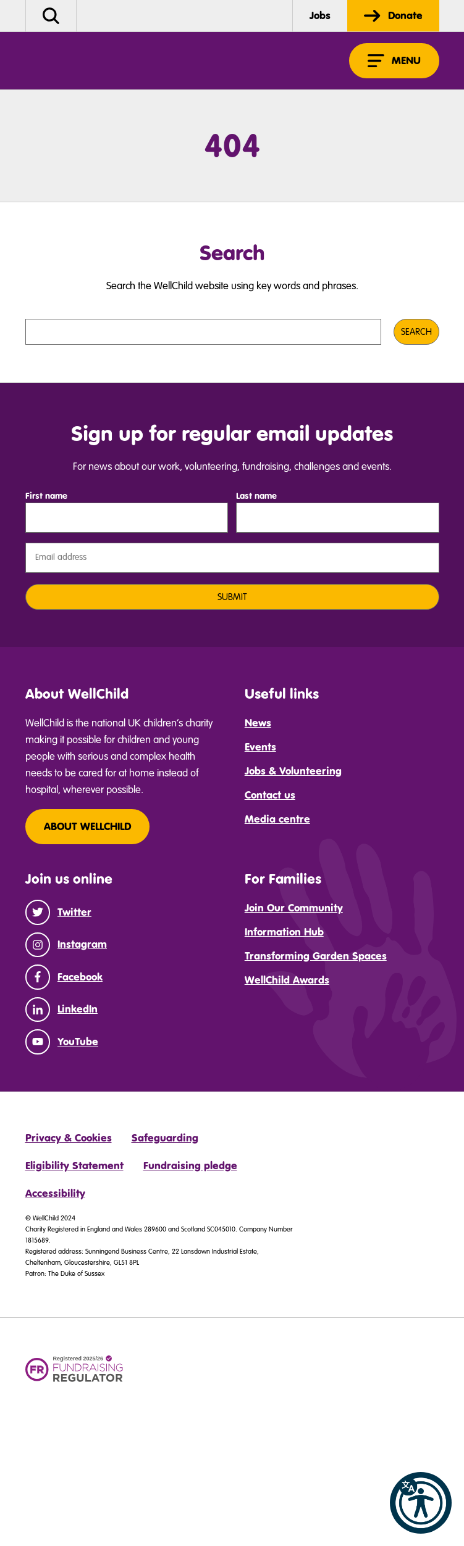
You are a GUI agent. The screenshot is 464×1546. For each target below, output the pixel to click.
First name (46, 495)
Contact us (270, 795)
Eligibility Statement (74, 1165)
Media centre (277, 819)
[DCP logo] (340, 1367)
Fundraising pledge (190, 1165)
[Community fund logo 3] (203, 1372)
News (258, 723)
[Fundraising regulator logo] (74, 1369)
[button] (421, 1503)
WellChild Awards (287, 980)
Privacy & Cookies (68, 1138)
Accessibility (55, 1193)
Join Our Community (294, 908)
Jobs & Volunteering (293, 771)
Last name (256, 495)
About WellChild (87, 826)
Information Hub (284, 932)
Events (260, 747)
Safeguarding (165, 1138)
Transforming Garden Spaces (316, 956)
